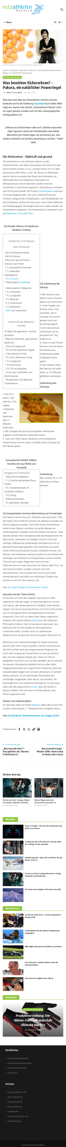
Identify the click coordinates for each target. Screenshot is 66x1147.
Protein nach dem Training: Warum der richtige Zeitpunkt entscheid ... (16, 801)
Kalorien (36, 704)
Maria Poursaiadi (14, 92)
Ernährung (13, 70)
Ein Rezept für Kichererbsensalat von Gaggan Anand (33, 715)
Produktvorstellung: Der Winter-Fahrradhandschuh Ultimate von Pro (33, 1020)
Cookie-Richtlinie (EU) (16, 1068)
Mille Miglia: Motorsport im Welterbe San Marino (43, 947)
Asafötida (25, 282)
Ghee (8, 310)
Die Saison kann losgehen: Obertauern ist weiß (43, 889)
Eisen (30, 213)
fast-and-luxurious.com (17, 1116)
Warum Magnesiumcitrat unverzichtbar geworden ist (45, 801)
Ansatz (34, 686)
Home (5, 70)
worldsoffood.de (14, 1102)
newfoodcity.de (13, 1121)
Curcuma (14, 278)
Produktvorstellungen (33, 1009)
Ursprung (36, 620)
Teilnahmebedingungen (17, 1058)
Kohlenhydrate (46, 191)
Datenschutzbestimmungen (19, 1063)
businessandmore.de (16, 1092)
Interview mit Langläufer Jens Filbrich (39, 978)
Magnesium (11, 213)
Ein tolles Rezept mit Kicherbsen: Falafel (28, 587)
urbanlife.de (12, 1111)
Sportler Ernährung (28, 70)
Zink (20, 213)
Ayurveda (39, 103)
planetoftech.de (14, 1106)
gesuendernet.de (14, 1097)
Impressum (11, 1073)
